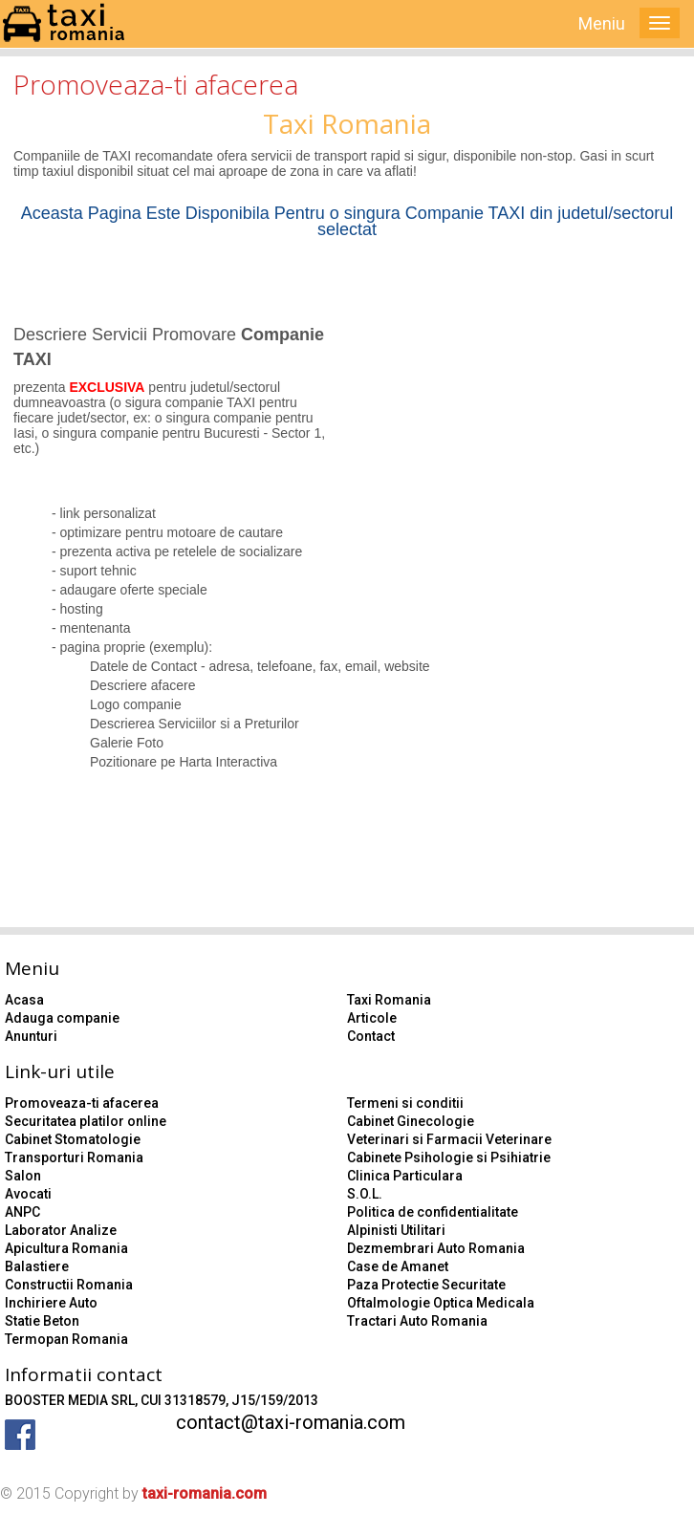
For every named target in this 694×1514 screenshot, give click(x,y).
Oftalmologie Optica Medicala (440, 1302)
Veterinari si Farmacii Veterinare (449, 1139)
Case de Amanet (397, 1266)
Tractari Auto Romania (417, 1321)
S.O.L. (364, 1193)
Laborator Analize (61, 1230)
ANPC (22, 1212)
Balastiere (37, 1266)
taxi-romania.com (204, 1493)
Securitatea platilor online (85, 1121)
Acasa (24, 999)
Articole (372, 1018)
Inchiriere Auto (51, 1302)
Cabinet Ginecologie (410, 1121)
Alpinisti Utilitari (396, 1230)
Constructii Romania (69, 1284)
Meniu (601, 23)
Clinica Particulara (405, 1175)
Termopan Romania (66, 1339)
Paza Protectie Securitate (426, 1284)
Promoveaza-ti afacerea (82, 1103)
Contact (371, 1036)
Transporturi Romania (74, 1157)
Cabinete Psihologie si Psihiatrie (449, 1157)
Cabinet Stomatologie (73, 1139)
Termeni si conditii (405, 1103)
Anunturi (31, 1036)
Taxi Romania (389, 999)
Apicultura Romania (66, 1248)
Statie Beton (42, 1321)
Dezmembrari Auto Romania (436, 1248)
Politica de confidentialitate (432, 1212)
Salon (23, 1175)
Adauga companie (62, 1018)
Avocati (28, 1193)
